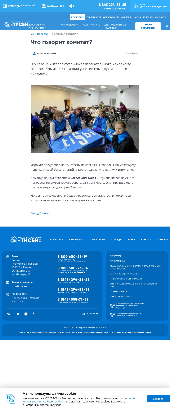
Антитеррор (115, 256)
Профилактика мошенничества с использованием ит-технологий (135, 267)
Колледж (126, 17)
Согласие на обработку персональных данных (131, 332)
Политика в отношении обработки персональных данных (44, 332)
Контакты (161, 17)
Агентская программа (120, 296)
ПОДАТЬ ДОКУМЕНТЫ (148, 26)
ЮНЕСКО (148, 17)
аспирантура (91, 24)
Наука (137, 17)
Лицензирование (118, 291)
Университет (93, 17)
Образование (111, 17)
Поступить (77, 17)
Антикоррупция (117, 261)
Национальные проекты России (126, 279)
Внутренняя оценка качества (124, 274)
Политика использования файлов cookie (90, 332)
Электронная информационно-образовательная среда (134, 285)
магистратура (69, 24)
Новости (42, 34)
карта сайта (92, 314)
